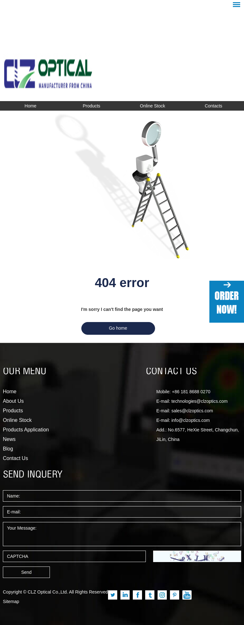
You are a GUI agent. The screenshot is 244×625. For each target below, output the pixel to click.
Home (30, 105)
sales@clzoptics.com (192, 410)
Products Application (26, 429)
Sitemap (11, 601)
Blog (8, 448)
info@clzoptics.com (190, 420)
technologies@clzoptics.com (199, 401)
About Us (13, 401)
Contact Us (15, 458)
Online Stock (152, 105)
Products (91, 105)
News (9, 439)
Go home (118, 328)
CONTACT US (171, 372)
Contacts (213, 105)
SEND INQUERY (33, 475)
